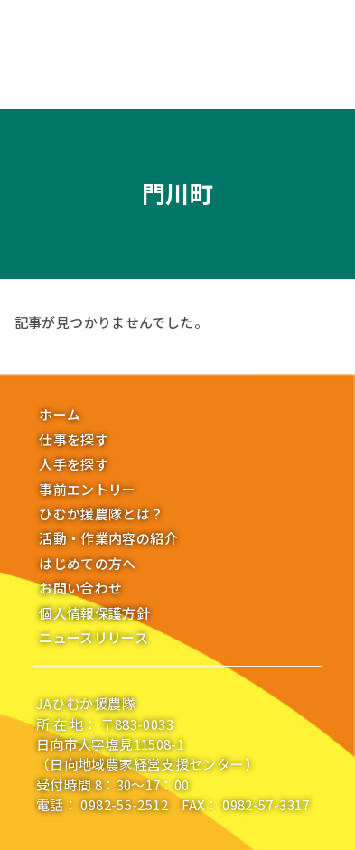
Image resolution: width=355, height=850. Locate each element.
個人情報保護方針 (94, 612)
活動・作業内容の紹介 (108, 537)
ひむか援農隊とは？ (101, 513)
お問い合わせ (80, 587)
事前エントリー (87, 489)
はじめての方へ (87, 563)
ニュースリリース (93, 637)
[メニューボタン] (25, 34)
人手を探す (73, 463)
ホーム (59, 414)
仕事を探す (73, 439)
